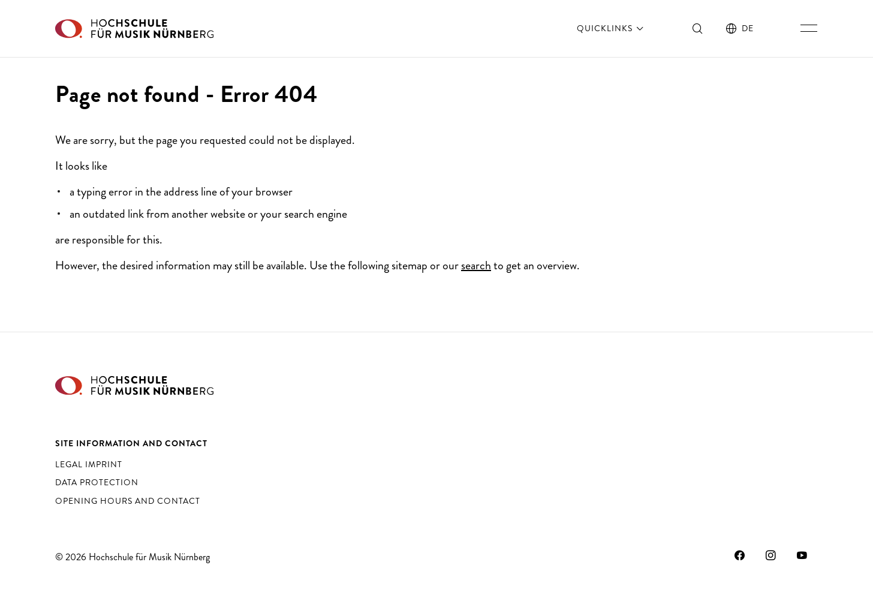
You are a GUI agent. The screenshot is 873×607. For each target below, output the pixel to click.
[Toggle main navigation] (808, 28)
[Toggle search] (698, 28)
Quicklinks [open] (611, 28)
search (476, 265)
